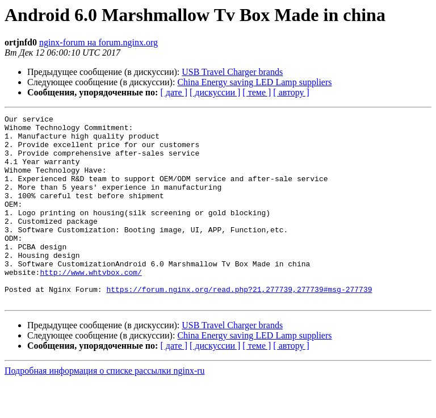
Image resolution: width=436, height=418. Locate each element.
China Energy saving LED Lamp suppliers (254, 82)
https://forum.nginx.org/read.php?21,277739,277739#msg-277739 (239, 325)
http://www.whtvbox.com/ (90, 304)
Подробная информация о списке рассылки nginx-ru (105, 408)
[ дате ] (173, 92)
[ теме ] (256, 92)
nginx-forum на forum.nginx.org (98, 42)
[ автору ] (291, 92)
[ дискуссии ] (215, 92)
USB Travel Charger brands (232, 72)
